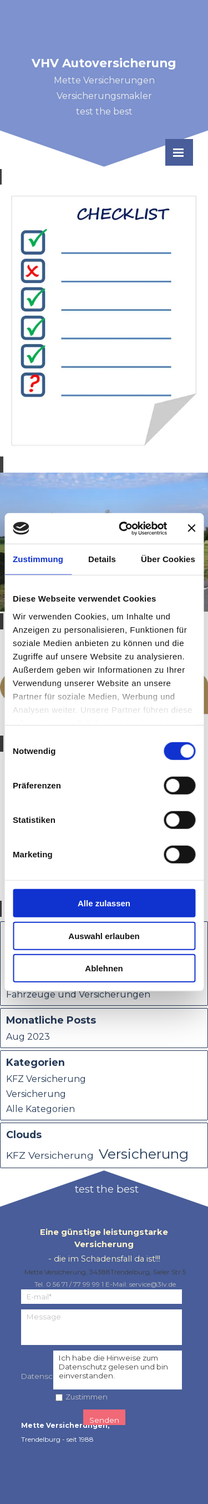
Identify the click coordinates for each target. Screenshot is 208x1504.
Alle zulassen (104, 903)
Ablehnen (104, 968)
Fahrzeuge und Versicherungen (78, 994)
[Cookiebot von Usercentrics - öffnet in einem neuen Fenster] (124, 528)
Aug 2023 (28, 1036)
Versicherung (36, 1094)
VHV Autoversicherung (104, 63)
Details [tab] (102, 559)
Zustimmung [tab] (38, 559)
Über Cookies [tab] (168, 559)
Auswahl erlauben (103, 935)
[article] (104, 320)
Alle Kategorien (40, 1109)
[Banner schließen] (191, 528)
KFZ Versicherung (46, 1079)
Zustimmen (86, 1396)
